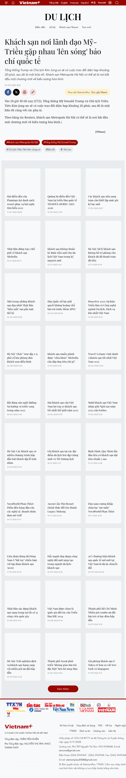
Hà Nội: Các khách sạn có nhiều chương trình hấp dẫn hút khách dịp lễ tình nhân (21, 457)
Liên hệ (112, 730)
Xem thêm (63, 689)
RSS (100, 725)
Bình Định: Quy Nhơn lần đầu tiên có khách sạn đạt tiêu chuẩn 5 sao (103, 455)
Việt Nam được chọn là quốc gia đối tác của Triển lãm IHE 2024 (62, 612)
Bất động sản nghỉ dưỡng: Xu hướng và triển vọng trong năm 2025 (22, 406)
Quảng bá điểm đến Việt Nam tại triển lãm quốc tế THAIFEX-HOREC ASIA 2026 (62, 202)
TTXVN (73, 730)
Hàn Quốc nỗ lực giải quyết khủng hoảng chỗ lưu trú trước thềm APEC (61, 305)
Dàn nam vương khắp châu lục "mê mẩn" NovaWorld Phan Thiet (101, 507)
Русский (102, 3)
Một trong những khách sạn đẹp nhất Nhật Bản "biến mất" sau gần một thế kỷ (21, 307)
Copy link (33, 92)
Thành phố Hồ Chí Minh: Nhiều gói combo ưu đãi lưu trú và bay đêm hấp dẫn (102, 614)
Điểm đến (40, 27)
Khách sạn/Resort (68, 27)
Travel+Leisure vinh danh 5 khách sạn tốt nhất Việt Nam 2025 (103, 357)
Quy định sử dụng (86, 725)
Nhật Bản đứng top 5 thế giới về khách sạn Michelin (21, 252)
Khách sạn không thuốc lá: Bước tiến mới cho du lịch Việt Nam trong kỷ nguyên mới (61, 254)
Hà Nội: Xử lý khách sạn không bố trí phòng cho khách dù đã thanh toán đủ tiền (102, 254)
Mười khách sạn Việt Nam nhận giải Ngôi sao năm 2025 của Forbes (103, 406)
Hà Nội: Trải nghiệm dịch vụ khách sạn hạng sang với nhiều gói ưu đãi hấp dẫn (21, 666)
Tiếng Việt (54, 2)
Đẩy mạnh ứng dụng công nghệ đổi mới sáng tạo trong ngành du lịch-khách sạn (62, 562)
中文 (93, 2)
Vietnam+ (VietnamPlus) (30, 2)
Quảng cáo (99, 730)
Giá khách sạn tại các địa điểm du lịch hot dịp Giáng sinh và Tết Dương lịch (62, 455)
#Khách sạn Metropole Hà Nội (22, 142)
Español (85, 2)
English (64, 2)
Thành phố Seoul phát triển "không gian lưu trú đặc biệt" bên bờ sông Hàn (62, 664)
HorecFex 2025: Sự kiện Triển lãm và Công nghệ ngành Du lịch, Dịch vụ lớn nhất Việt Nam (102, 307)
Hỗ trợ (109, 725)
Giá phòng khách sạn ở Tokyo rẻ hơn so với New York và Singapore (102, 664)
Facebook (8, 92)
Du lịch (63, 16)
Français (74, 2)
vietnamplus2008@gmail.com (81, 759)
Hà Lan (65, 149)
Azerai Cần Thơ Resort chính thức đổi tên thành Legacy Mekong (62, 507)
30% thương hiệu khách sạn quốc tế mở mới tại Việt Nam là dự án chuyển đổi (103, 562)
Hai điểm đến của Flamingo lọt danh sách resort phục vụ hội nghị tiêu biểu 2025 (20, 202)
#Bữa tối (50, 149)
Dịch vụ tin (85, 730)
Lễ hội (52, 27)
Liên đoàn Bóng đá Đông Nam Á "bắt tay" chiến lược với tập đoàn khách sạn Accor (22, 562)
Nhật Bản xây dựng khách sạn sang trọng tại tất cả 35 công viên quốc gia (22, 612)
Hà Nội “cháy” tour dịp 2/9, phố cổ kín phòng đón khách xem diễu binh (22, 357)
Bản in (24, 92)
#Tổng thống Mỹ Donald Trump (60, 142)
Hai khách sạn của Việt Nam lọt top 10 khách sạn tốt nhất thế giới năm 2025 (62, 406)
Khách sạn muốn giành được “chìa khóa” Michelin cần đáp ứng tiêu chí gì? (62, 357)
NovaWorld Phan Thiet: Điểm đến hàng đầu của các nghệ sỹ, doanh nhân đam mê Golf (21, 509)
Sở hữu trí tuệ (66, 725)
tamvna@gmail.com (69, 750)
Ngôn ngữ (120, 725)
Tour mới (86, 27)
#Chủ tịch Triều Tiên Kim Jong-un (23, 149)
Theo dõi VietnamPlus (79, 92)
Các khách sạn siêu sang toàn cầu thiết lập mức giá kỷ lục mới (103, 200)
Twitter (16, 92)
